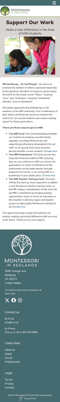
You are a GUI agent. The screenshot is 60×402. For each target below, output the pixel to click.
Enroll (8, 357)
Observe (10, 349)
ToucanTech (27, 399)
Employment (12, 361)
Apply (8, 353)
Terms (8, 379)
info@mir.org (11, 322)
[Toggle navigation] (54, 3)
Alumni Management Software (23, 394)
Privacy (9, 383)
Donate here (50, 150)
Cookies (9, 387)
